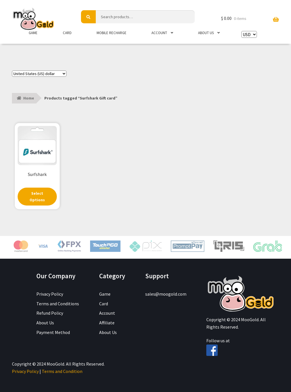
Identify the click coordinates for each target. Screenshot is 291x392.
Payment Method (53, 332)
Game (33, 32)
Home (28, 98)
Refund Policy (49, 313)
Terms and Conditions (57, 303)
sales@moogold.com (165, 294)
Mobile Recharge (111, 32)
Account (159, 32)
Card (67, 32)
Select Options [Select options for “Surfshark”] (37, 196)
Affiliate (107, 323)
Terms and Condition (62, 371)
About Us (206, 32)
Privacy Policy (49, 294)
